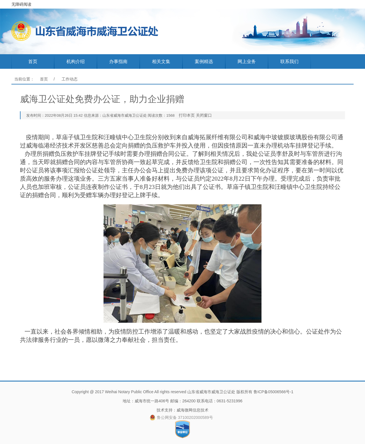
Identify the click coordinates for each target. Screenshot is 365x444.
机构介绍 (75, 61)
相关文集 (161, 61)
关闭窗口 (204, 115)
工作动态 (70, 79)
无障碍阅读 (21, 4)
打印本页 (187, 115)
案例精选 (204, 61)
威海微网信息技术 (192, 410)
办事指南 (118, 61)
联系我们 (289, 61)
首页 (32, 61)
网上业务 (247, 61)
